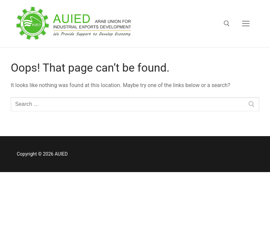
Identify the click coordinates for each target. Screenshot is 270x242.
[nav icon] (246, 23)
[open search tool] (227, 24)
